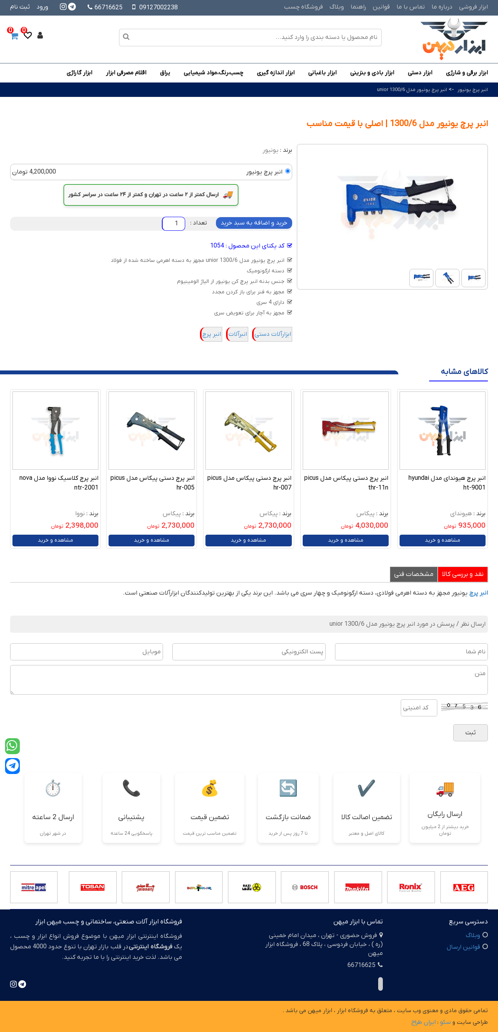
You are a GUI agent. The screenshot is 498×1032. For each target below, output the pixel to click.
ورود (42, 7)
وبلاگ (337, 7)
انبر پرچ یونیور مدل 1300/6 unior (412, 89)
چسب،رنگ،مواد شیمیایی (213, 73)
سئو (445, 1022)
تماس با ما (410, 7)
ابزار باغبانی (322, 73)
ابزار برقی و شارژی (467, 73)
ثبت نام (20, 7)
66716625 (105, 8)
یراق (165, 73)
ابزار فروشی (473, 7)
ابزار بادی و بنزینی (372, 73)
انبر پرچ (211, 334)
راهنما (358, 7)
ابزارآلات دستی (272, 334)
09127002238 (158, 8)
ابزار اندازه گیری (276, 73)
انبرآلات (237, 334)
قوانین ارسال (463, 947)
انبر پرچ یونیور (473, 89)
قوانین (381, 7)
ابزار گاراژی (79, 73)
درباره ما (441, 7)
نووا (80, 514)
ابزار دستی (420, 73)
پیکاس (365, 514)
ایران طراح (423, 1022)
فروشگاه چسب (303, 7)
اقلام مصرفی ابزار (126, 73)
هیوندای (461, 514)
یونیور (271, 150)
